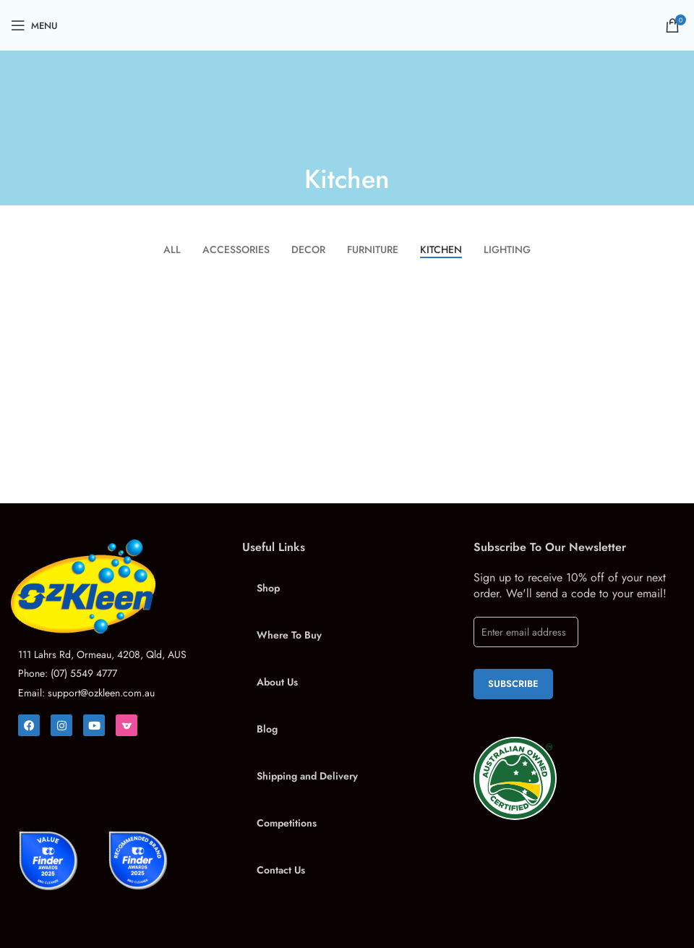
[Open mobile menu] (34, 25)
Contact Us (281, 870)
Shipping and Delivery (307, 776)
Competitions (287, 823)
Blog (267, 729)
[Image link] (115, 586)
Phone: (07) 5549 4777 (67, 673)
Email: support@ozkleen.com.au (86, 693)
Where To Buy (289, 635)
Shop (268, 588)
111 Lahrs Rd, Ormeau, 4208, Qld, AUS (102, 654)
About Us (277, 682)
